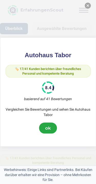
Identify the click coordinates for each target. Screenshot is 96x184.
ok (48, 128)
